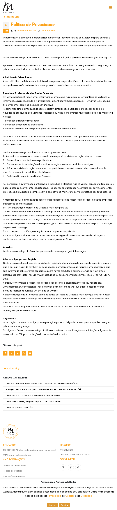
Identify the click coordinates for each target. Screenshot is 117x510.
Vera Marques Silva (26, 30)
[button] (111, 7)
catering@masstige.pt (20, 455)
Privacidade (55, 495)
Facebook (5, 353)
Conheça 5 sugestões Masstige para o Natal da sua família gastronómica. (43, 383)
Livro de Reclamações (14, 476)
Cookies (70, 495)
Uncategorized (48, 30)
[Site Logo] (8, 7)
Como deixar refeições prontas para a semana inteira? (33, 401)
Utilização (86, 495)
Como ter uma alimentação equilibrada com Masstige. (33, 395)
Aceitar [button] (52, 505)
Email (30, 353)
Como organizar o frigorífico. (20, 407)
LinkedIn (17, 353)
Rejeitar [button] (65, 505)
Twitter (11, 353)
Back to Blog (11, 16)
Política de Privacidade (14, 465)
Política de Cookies (12, 470)
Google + (24, 353)
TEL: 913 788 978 (10, 450)
